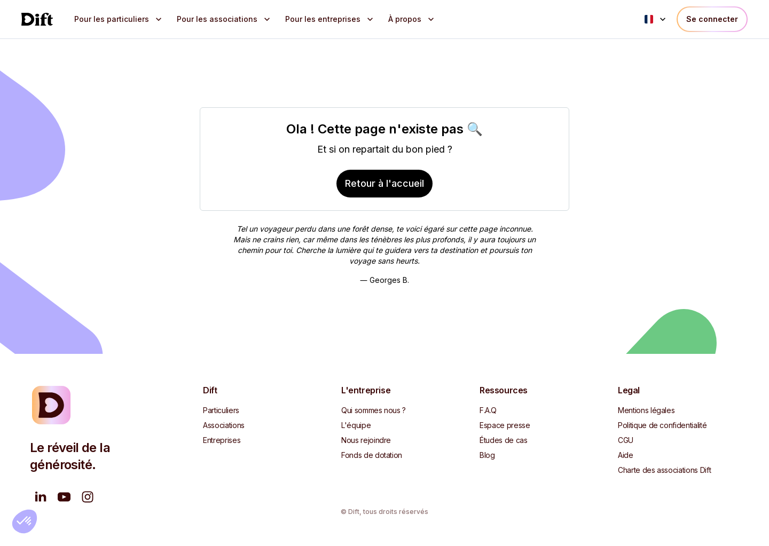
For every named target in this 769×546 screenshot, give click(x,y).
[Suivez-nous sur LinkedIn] (40, 497)
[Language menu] (656, 19)
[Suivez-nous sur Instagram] (87, 497)
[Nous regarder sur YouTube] (64, 497)
